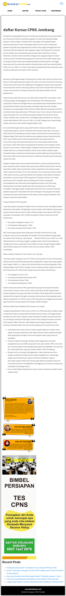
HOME (9, 11)
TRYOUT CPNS (40, 11)
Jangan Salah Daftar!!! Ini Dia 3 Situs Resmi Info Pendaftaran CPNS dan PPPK (35, 582)
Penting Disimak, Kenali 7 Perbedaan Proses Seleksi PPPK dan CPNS (32, 568)
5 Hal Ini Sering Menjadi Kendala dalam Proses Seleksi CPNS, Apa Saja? (33, 579)
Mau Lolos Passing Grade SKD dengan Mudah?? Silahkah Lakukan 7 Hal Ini (34, 576)
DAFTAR (25, 11)
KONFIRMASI (56, 11)
